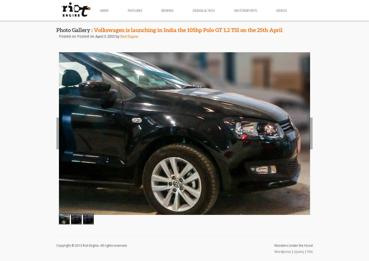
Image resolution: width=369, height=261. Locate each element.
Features (135, 10)
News (104, 10)
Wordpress (282, 251)
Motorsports (245, 10)
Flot (310, 251)
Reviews (167, 10)
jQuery (299, 251)
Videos (281, 10)
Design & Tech (204, 10)
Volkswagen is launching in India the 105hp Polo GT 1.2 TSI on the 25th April (188, 30)
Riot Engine (129, 36)
